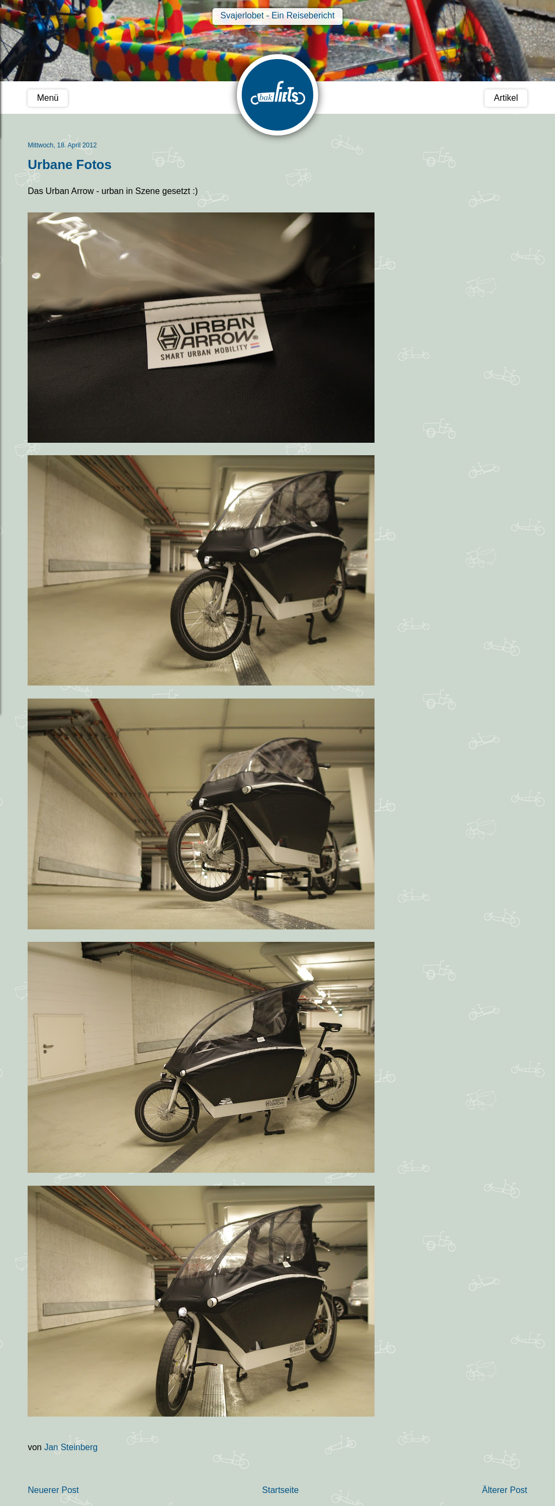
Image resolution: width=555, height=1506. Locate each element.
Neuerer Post (53, 1490)
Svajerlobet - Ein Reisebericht (278, 15)
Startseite (280, 1490)
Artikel (506, 97)
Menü (48, 97)
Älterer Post (504, 1490)
